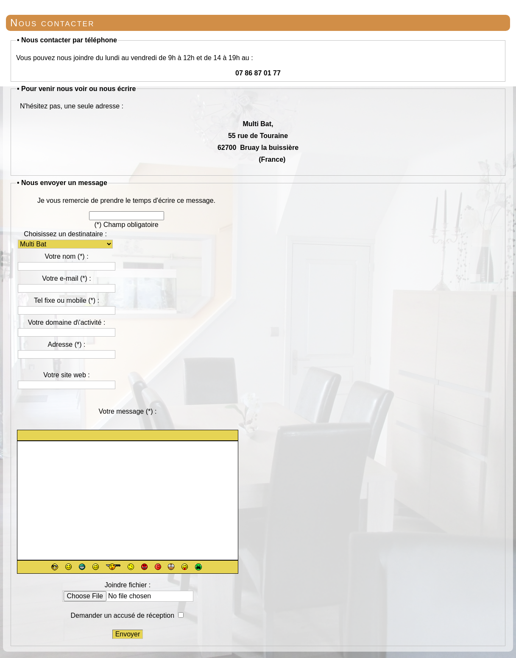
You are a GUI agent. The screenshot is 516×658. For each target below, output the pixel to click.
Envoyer (127, 634)
